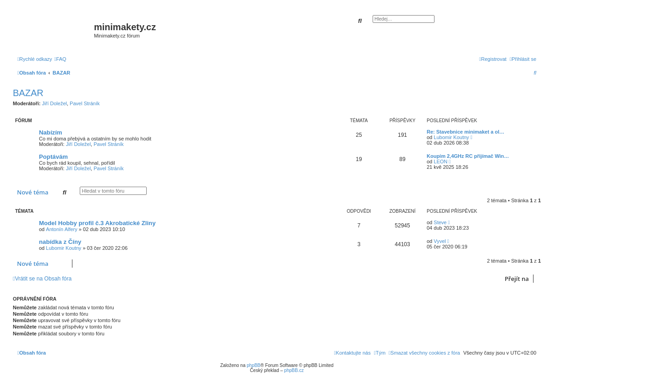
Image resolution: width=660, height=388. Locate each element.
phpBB (253, 365)
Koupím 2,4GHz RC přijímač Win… (468, 156)
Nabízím (50, 132)
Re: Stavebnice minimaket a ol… (465, 132)
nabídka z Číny (60, 241)
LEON (440, 161)
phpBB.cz (294, 370)
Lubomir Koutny (451, 137)
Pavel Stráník (84, 103)
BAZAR (28, 93)
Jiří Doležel (54, 103)
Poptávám (53, 156)
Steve (440, 222)
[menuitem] (60, 59)
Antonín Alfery (61, 229)
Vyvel (440, 241)
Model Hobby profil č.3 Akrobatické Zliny (97, 223)
